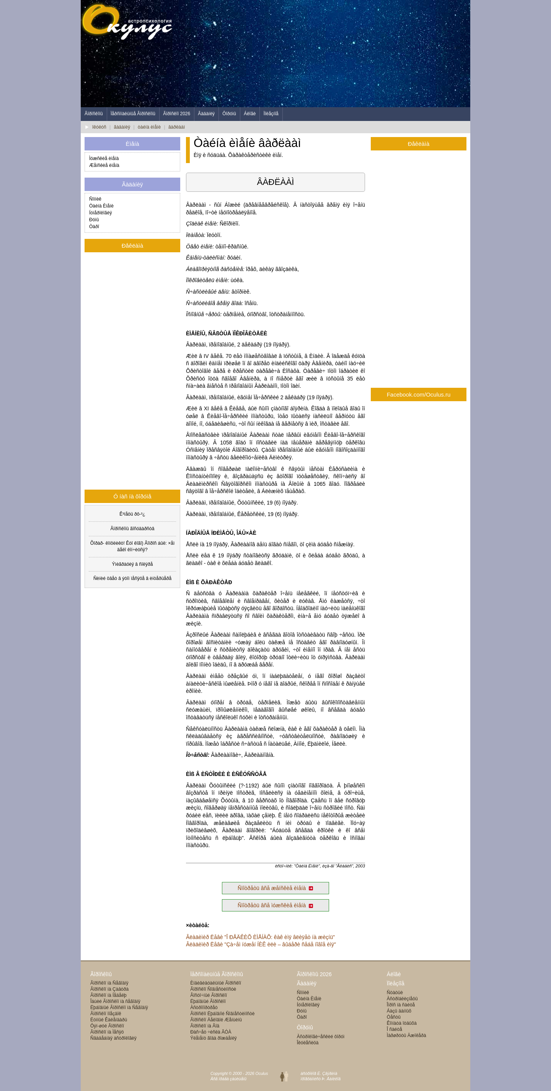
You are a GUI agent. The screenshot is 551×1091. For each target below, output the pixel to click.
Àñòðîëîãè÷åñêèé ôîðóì (321, 1036)
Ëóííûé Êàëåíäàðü (108, 1019)
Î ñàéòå (394, 1029)
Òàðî (94, 226)
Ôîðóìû (229, 113)
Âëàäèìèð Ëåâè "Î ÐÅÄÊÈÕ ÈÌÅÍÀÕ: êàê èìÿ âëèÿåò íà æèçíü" (260, 937)
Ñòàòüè (395, 992)
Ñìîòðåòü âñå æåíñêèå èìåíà (275, 888)
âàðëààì (176, 127)
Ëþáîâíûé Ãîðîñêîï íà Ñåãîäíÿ (119, 1007)
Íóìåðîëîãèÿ (100, 213)
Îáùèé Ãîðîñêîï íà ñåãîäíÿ (115, 1001)
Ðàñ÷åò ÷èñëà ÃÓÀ (210, 1032)
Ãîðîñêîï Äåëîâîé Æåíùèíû (216, 1019)
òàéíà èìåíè (149, 127)
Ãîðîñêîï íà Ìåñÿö (107, 1032)
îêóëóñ (99, 127)
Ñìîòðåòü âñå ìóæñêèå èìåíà (275, 905)
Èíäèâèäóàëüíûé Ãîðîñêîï (215, 983)
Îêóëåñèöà (308, 1042)
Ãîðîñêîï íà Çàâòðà (109, 989)
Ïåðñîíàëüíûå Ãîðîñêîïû (133, 113)
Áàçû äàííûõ (399, 1011)
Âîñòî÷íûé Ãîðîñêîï (208, 995)
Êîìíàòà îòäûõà (402, 1023)
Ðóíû (94, 219)
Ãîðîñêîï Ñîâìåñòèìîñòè (213, 989)
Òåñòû (394, 1017)
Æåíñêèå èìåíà (104, 165)
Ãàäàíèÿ (206, 113)
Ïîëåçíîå (271, 113)
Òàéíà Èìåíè (101, 206)
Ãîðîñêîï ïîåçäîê (105, 1013)
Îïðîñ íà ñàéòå (401, 1005)
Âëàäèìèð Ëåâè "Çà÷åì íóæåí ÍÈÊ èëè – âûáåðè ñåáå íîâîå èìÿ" (261, 944)
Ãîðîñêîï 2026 (176, 113)
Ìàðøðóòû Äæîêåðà (406, 1035)
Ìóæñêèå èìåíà (104, 158)
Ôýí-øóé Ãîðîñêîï (107, 1026)
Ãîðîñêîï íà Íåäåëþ (108, 995)
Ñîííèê (95, 199)
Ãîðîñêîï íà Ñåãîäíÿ (109, 983)
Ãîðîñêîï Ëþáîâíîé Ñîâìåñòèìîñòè (222, 1013)
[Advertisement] (331, 53)
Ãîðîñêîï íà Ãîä (204, 1026)
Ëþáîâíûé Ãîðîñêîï (208, 1001)
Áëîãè (250, 113)
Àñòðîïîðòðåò (203, 1007)
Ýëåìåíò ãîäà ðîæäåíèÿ (213, 1038)
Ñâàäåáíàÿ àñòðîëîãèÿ (113, 1038)
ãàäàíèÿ (122, 127)
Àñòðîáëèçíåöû (402, 998)
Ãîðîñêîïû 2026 (314, 974)
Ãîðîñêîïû (94, 113)
